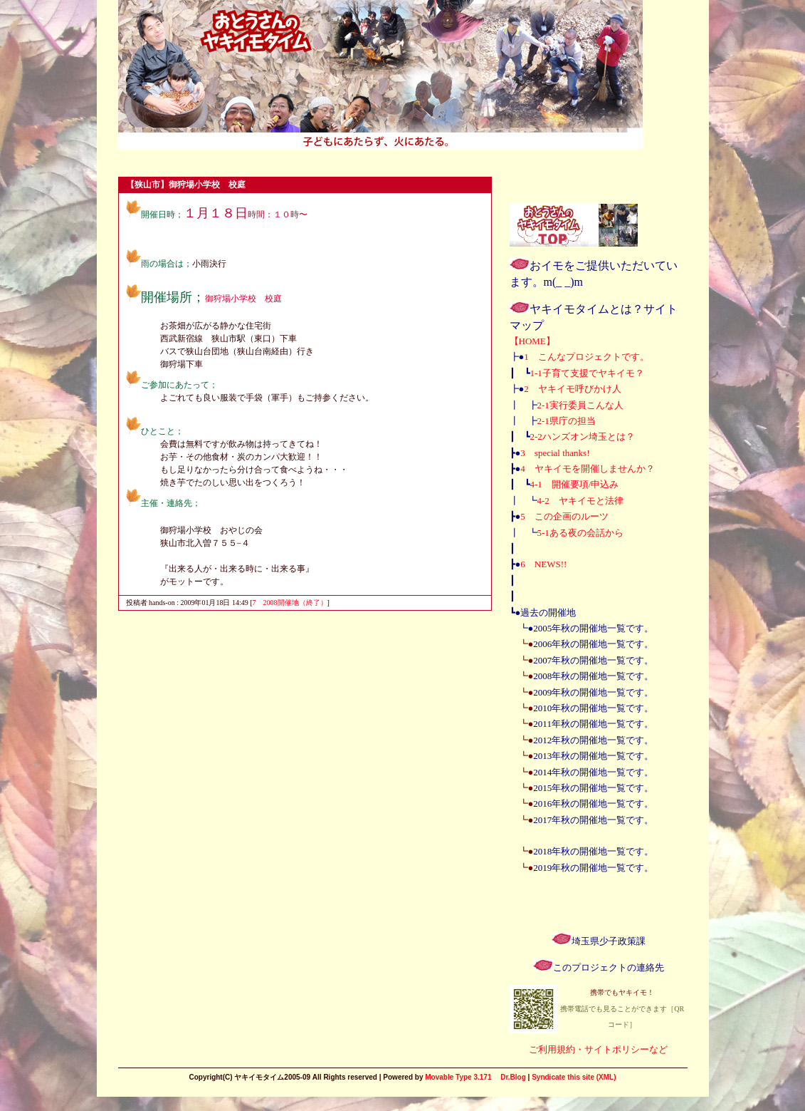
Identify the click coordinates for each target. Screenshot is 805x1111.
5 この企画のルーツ (564, 516)
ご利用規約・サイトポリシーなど (598, 1049)
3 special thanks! (554, 453)
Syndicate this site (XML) (574, 1077)
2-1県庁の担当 (566, 420)
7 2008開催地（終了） (290, 602)
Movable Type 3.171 (458, 1077)
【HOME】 (532, 341)
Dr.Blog (513, 1077)
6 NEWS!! (543, 564)
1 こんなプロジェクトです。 (586, 356)
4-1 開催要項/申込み (574, 484)
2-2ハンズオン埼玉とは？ (582, 436)
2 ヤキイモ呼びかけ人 (572, 388)
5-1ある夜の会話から (580, 532)
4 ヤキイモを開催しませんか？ (587, 468)
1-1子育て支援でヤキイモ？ (587, 373)
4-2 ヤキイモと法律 (580, 500)
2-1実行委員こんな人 (580, 405)
